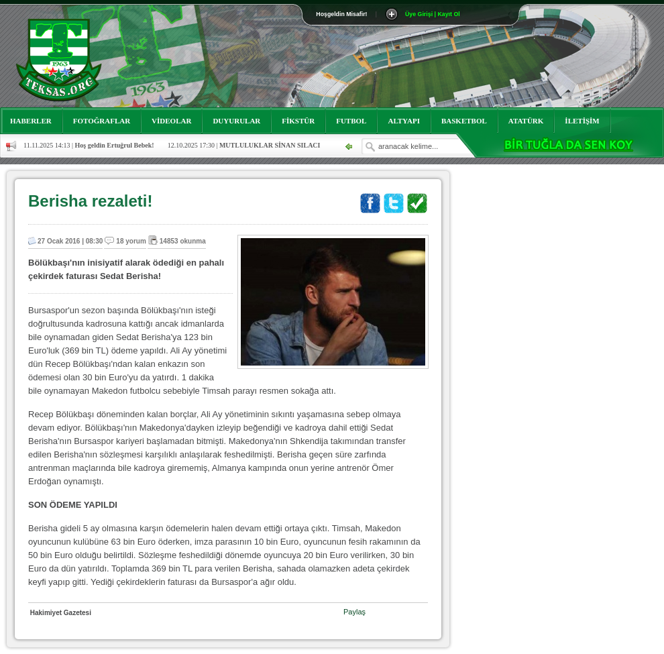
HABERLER (31, 121)
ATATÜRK (526, 121)
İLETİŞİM (582, 121)
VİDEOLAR (171, 121)
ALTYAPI (404, 121)
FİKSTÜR (298, 121)
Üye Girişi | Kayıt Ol (432, 14)
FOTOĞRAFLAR (101, 121)
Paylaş (354, 612)
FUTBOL (351, 121)
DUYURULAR (236, 121)
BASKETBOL (464, 121)
